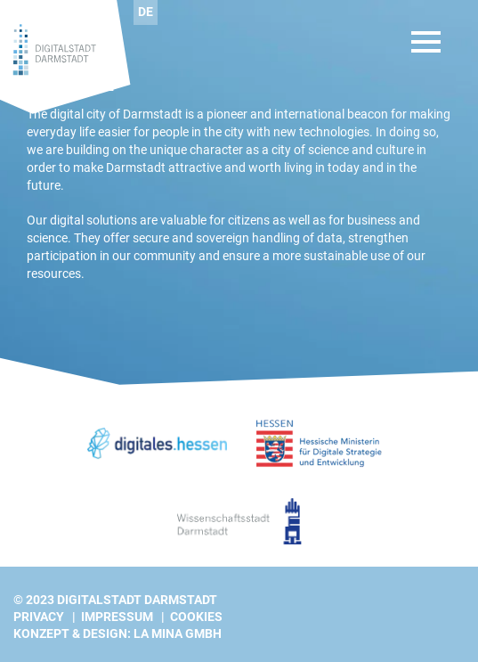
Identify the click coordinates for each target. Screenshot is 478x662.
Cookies (196, 616)
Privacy (38, 616)
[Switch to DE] (145, 12)
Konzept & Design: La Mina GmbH (117, 633)
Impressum (117, 616)
